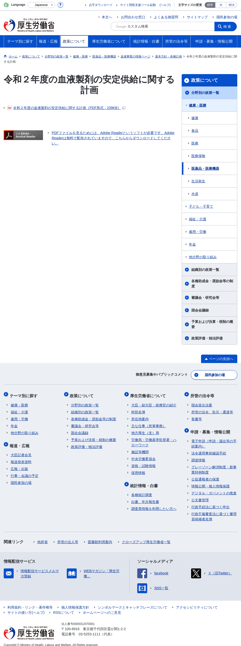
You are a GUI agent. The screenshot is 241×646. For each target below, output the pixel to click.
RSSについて (63, 607)
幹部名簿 (138, 409)
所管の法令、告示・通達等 (212, 409)
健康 (194, 118)
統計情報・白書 (145, 481)
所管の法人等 (67, 536)
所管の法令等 (203, 394)
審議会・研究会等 (205, 298)
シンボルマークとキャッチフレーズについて (132, 602)
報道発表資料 (21, 456)
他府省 (42, 536)
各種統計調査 (141, 489)
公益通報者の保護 (205, 474)
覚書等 (196, 416)
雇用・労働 (197, 232)
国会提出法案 (201, 402)
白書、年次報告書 (145, 496)
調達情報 (198, 455)
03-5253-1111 (89, 629)
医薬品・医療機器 (205, 168)
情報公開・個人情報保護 (210, 481)
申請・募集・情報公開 (211, 427)
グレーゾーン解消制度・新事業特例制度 (214, 464)
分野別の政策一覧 (205, 93)
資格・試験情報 (143, 463)
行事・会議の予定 (24, 470)
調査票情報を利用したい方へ (153, 503)
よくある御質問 (166, 17)
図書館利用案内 (100, 536)
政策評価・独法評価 (207, 338)
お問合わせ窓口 (133, 17)
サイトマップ (197, 17)
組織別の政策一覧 (205, 270)
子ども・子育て (201, 206)
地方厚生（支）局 (145, 430)
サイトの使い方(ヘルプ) (25, 607)
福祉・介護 (197, 219)
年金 (192, 244)
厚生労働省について (149, 394)
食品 (194, 131)
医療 (194, 143)
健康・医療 (197, 105)
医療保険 (198, 156)
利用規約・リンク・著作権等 (30, 602)
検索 (228, 26)
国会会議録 (200, 310)
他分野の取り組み (203, 257)
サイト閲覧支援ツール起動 (138, 5)
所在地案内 (140, 416)
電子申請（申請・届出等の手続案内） (214, 438)
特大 (232, 5)
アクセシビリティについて (197, 602)
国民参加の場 (226, 17)
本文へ (107, 17)
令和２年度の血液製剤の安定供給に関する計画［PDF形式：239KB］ (66, 107)
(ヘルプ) (165, 5)
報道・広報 (21, 441)
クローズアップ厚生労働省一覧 (146, 536)
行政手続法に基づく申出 (210, 502)
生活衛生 (198, 181)
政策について (204, 80)
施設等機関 (140, 449)
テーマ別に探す (24, 394)
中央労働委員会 (143, 456)
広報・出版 (19, 463)
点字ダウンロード (101, 5)
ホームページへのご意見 (102, 607)
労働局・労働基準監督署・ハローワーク (153, 439)
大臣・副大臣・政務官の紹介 (153, 402)
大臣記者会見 (21, 449)
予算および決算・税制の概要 (212, 324)
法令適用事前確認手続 (208, 448)
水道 (194, 194)
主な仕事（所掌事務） (148, 423)
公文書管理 (200, 495)
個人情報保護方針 (75, 602)
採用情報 (138, 470)
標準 (210, 5)
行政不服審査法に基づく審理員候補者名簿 (214, 511)
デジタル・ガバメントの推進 (214, 488)
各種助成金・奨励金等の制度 (212, 283)
